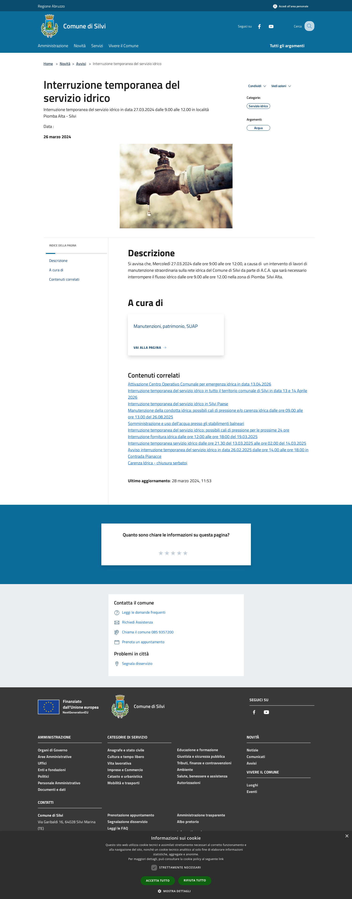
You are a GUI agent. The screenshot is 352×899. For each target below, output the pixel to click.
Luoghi (252, 785)
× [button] (346, 836)
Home (48, 63)
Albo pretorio (188, 821)
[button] (176, 891)
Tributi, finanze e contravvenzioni (204, 763)
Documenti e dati (52, 789)
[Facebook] (255, 26)
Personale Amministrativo (59, 783)
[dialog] (176, 865)
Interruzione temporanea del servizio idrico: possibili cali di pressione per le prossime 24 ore (208, 430)
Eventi (252, 791)
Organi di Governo (52, 750)
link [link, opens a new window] (221, 859)
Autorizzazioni (188, 782)
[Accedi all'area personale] (290, 6)
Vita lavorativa (119, 763)
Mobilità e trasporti (123, 783)
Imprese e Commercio (125, 770)
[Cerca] (308, 26)
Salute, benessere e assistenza (202, 776)
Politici (43, 776)
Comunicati (256, 756)
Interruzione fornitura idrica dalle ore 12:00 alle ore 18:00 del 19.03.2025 (192, 436)
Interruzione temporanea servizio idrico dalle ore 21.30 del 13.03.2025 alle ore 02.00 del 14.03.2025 (217, 443)
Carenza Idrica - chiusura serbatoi (157, 463)
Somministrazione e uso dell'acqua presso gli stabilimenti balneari (186, 423)
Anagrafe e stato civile (125, 750)
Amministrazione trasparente (201, 815)
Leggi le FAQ (117, 828)
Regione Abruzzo (51, 6)
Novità (65, 63)
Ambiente (185, 769)
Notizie (252, 750)
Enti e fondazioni (52, 770)
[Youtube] (267, 26)
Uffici (42, 763)
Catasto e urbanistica (124, 776)
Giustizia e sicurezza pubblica (201, 756)
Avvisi (81, 63)
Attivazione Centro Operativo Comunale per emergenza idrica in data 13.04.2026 (199, 384)
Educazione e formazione (197, 750)
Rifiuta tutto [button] (195, 880)
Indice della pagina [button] (62, 245)
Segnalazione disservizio (127, 821)
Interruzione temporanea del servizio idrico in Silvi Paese (178, 404)
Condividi (258, 86)
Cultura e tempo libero (125, 756)
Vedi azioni (282, 86)
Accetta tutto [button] (158, 881)
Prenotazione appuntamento (130, 815)
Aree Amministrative (54, 756)
